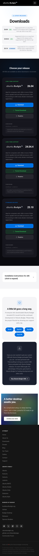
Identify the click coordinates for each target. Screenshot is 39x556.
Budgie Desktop (7, 513)
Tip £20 (29, 329)
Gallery (4, 454)
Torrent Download (19, 110)
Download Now (12, 419)
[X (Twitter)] (8, 526)
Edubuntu (5, 493)
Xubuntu (5, 477)
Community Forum (8, 536)
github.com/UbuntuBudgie (10, 533)
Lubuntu (4, 480)
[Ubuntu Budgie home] (10, 3)
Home (4, 435)
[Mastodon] (12, 526)
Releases (5, 516)
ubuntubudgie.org (7, 530)
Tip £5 (9, 329)
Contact (4, 458)
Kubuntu (5, 474)
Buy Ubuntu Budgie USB (19, 379)
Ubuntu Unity (6, 490)
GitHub (4, 509)
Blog (3, 448)
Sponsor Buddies (7, 519)
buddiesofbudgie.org (8, 506)
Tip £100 (19, 334)
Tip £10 (19, 329)
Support (4, 461)
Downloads (5, 441)
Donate (4, 444)
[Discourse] (4, 526)
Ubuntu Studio (6, 487)
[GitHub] (17, 526)
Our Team (5, 451)
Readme (19, 116)
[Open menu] (35, 3)
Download (19, 105)
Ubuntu (4, 470)
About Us (5, 438)
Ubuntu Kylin (6, 497)
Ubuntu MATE (6, 484)
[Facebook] (21, 526)
